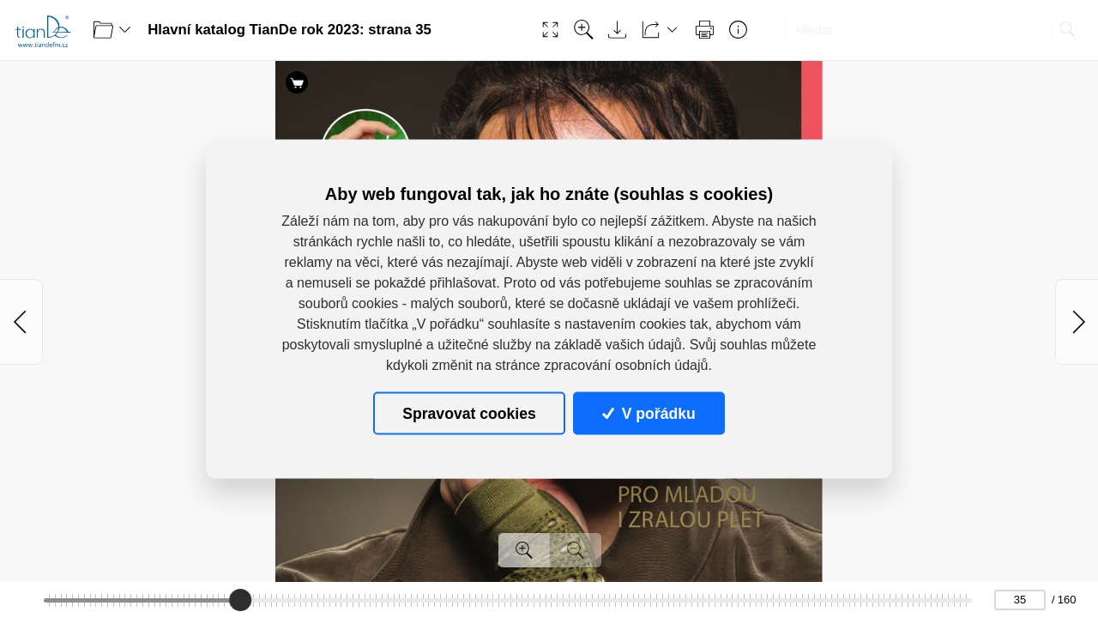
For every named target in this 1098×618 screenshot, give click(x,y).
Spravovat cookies (468, 412)
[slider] (241, 600)
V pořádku (648, 412)
